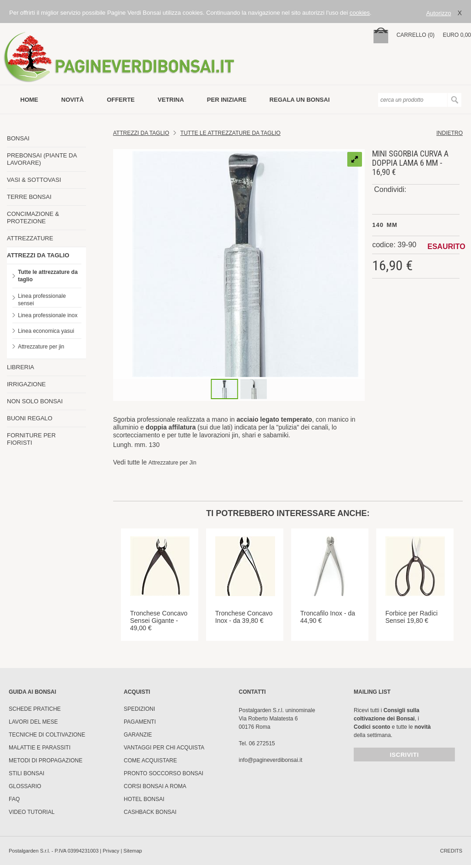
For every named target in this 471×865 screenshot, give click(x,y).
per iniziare (227, 99)
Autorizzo (438, 13)
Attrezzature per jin (41, 346)
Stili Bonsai (26, 773)
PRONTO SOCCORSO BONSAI (163, 773)
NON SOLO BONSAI (35, 401)
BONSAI (18, 138)
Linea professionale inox (47, 315)
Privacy (111, 850)
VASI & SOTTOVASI (34, 179)
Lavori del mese (33, 722)
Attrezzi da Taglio (141, 133)
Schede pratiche (35, 709)
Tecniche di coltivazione (47, 734)
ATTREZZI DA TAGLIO (38, 255)
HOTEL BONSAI (144, 799)
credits (451, 850)
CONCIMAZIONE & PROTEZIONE (33, 217)
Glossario (25, 786)
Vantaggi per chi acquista (164, 747)
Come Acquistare (150, 760)
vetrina (171, 99)
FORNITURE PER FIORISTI (31, 439)
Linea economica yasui (46, 331)
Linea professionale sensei (42, 300)
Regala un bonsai (300, 99)
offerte (121, 99)
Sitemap (132, 850)
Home (29, 99)
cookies (360, 12)
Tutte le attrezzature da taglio (48, 276)
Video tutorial (32, 812)
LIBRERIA (20, 367)
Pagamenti (140, 722)
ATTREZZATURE (30, 238)
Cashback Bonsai (150, 812)
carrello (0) (415, 35)
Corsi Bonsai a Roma (155, 786)
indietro (450, 133)
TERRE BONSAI (29, 196)
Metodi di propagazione (45, 760)
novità (72, 99)
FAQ (14, 799)
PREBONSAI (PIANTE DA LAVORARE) (42, 159)
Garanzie (138, 734)
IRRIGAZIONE (26, 384)
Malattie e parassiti (39, 747)
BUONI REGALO (29, 418)
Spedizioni (139, 709)
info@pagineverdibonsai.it (270, 760)
